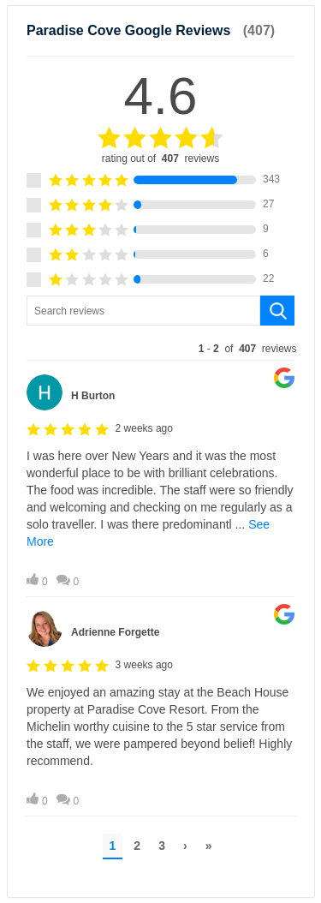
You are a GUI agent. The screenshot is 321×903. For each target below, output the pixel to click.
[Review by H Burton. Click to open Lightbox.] (160, 475)
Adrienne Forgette (115, 632)
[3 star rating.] (34, 230)
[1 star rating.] (34, 279)
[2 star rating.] (34, 255)
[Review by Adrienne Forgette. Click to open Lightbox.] (160, 703)
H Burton (93, 396)
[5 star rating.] (34, 180)
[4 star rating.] (34, 205)
